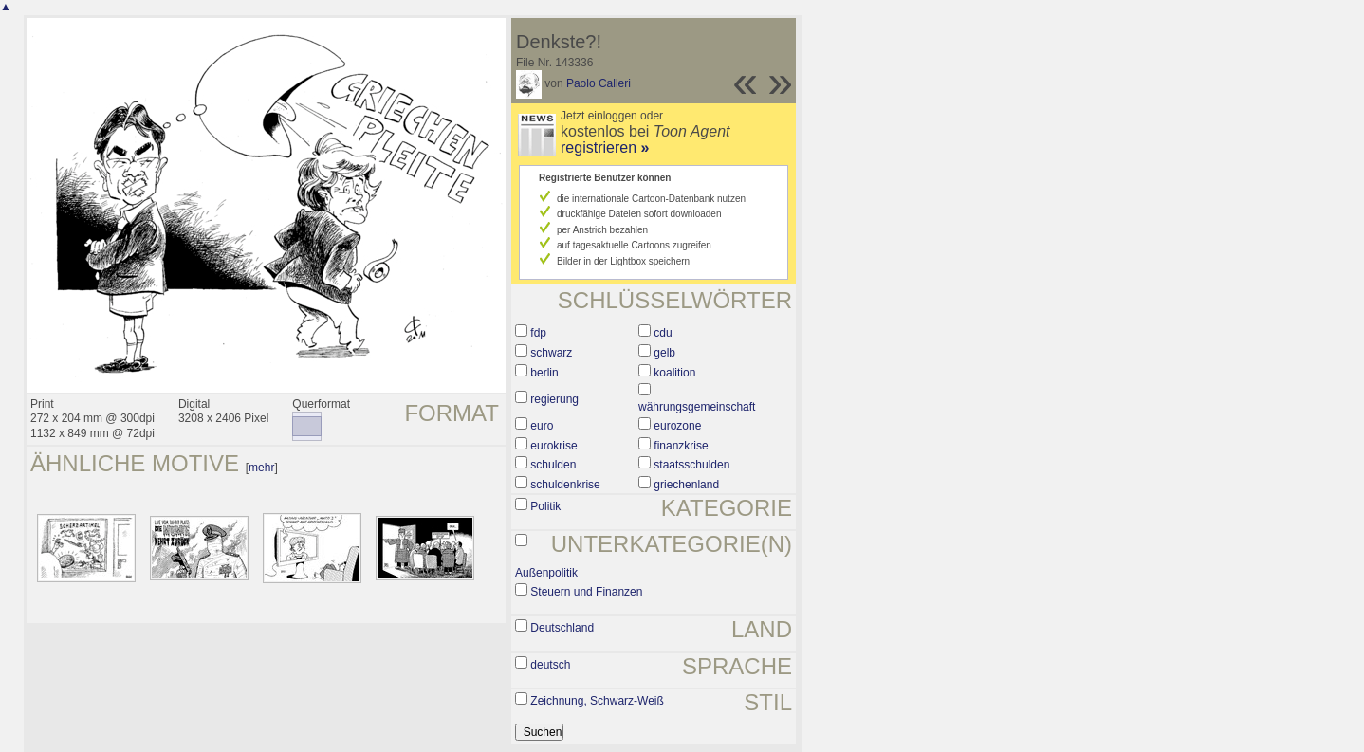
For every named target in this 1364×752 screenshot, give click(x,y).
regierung (554, 399)
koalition (674, 372)
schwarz (551, 352)
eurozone (677, 425)
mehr (261, 467)
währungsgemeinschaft (696, 406)
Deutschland (562, 627)
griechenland (686, 484)
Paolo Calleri (598, 83)
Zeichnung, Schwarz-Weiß (597, 700)
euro (541, 425)
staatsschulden (691, 464)
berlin (544, 372)
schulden (553, 464)
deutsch (550, 664)
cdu (663, 332)
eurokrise (553, 445)
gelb (664, 352)
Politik (545, 506)
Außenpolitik (546, 572)
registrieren (605, 147)
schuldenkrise (564, 484)
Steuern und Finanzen (586, 591)
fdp (538, 332)
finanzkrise (681, 445)
